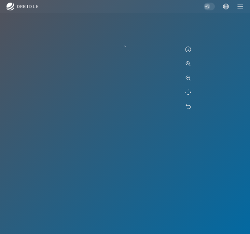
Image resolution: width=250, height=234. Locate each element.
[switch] (209, 6)
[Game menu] (226, 6)
